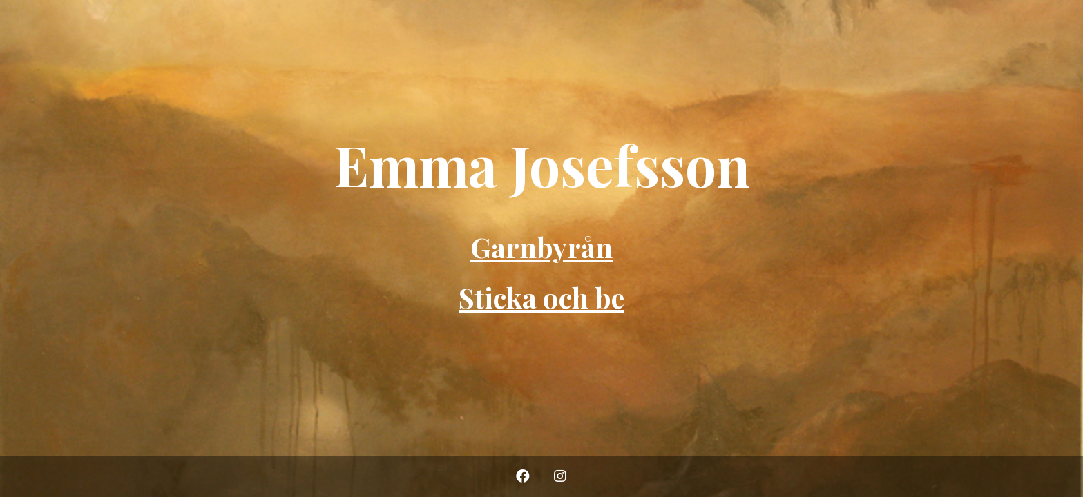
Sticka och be (541, 297)
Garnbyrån (541, 246)
